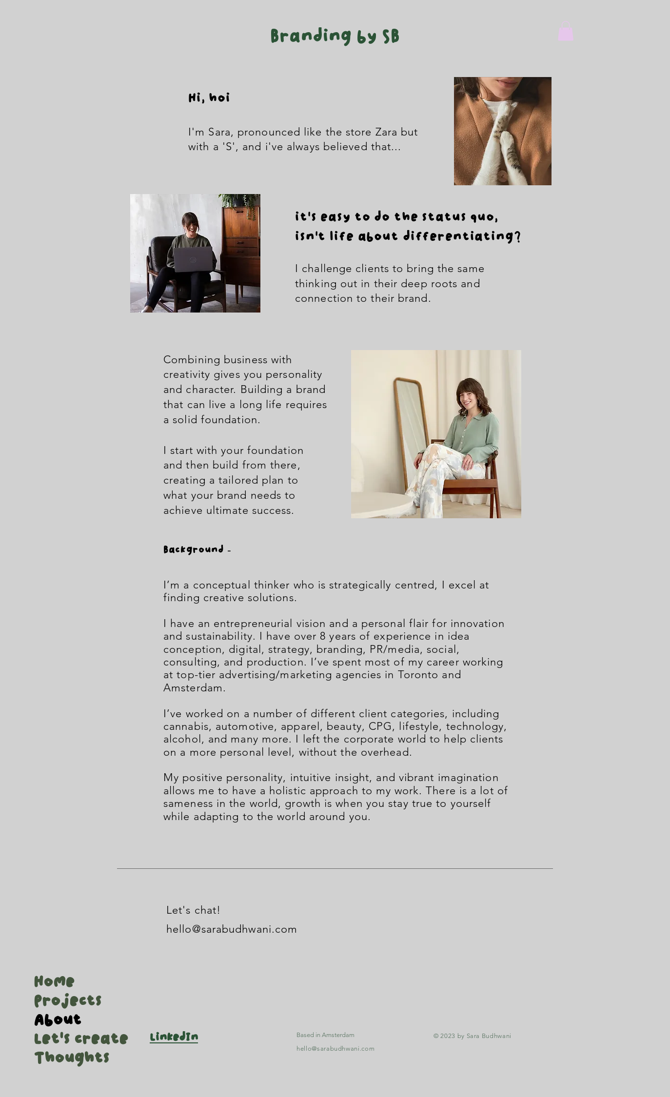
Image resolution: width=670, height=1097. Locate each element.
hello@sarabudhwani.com (231, 929)
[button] (565, 31)
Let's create (64, 1039)
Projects (64, 1001)
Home (54, 982)
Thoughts (64, 1058)
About (57, 1020)
